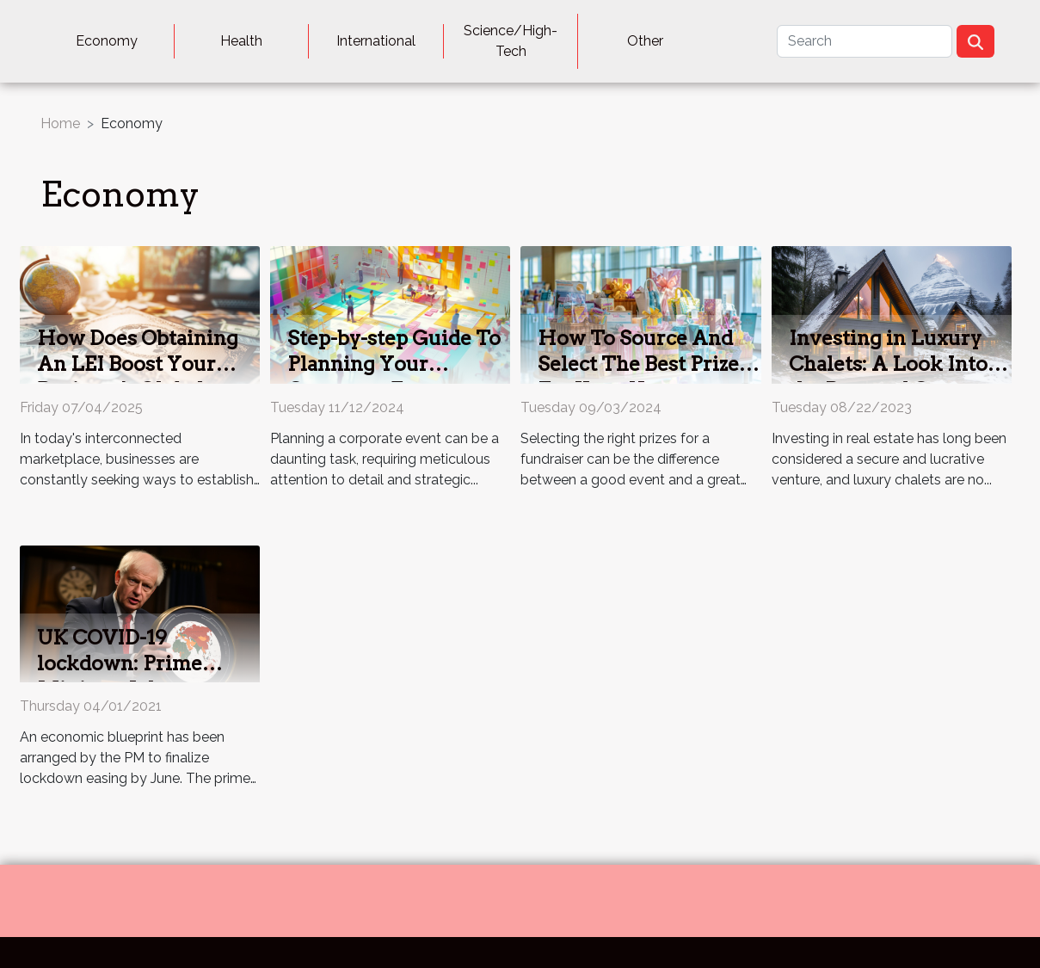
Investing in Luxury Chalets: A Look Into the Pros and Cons (888, 364)
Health (241, 41)
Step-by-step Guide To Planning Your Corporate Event (394, 364)
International (375, 41)
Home (60, 123)
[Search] (864, 41)
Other (645, 41)
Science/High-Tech (510, 40)
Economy (107, 41)
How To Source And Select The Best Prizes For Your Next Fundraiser (643, 377)
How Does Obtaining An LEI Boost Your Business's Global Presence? (137, 377)
